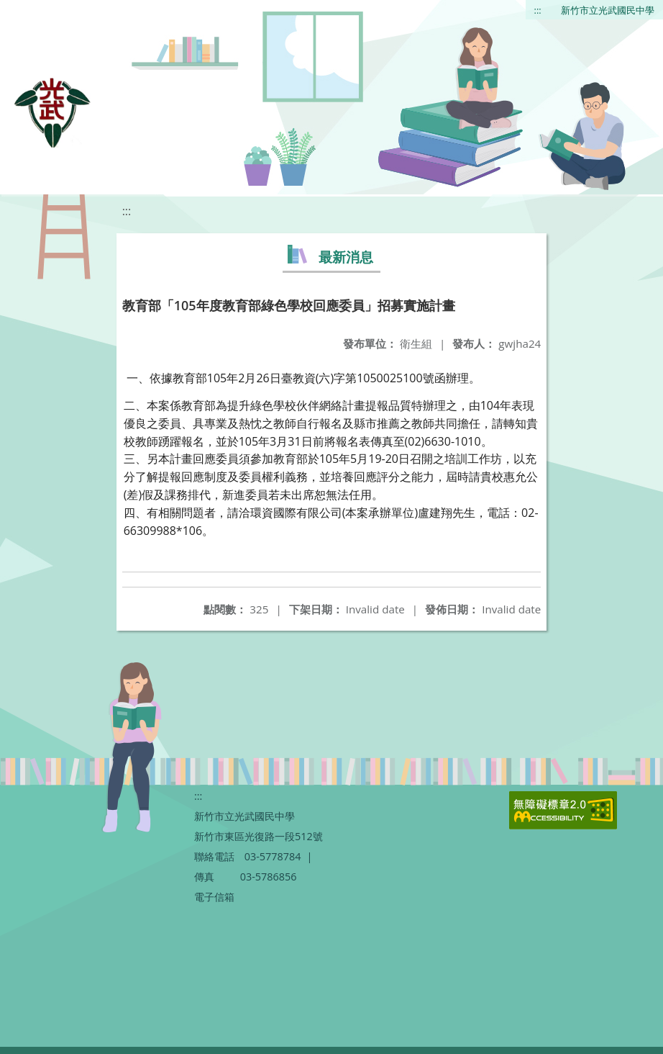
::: (537, 10)
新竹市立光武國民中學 (607, 10)
